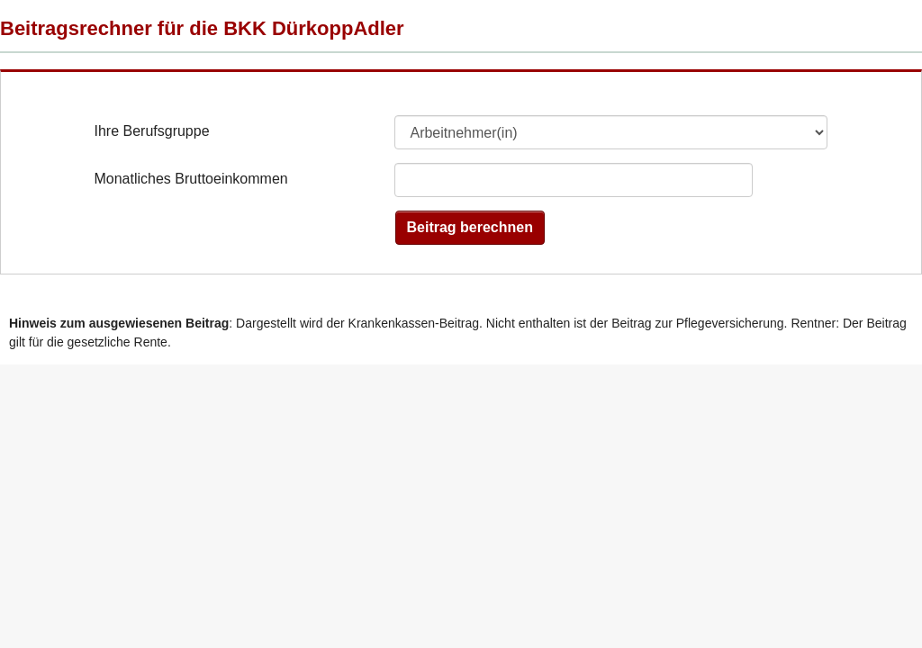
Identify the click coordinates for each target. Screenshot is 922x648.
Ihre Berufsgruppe (151, 131)
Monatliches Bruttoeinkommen (190, 178)
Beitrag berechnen (470, 227)
